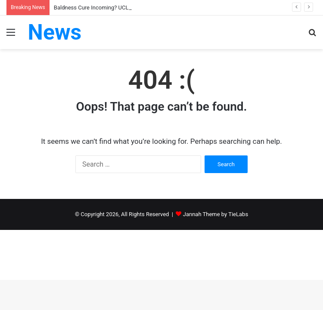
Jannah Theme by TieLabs (215, 214)
